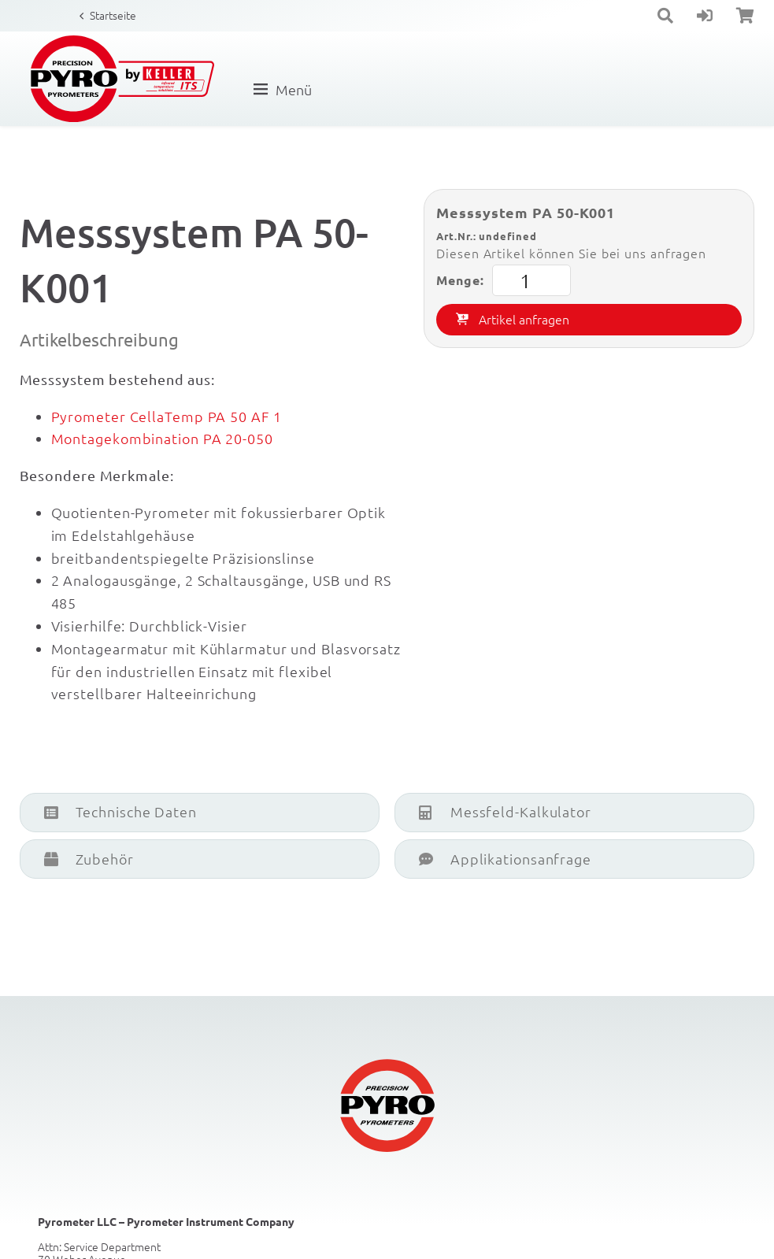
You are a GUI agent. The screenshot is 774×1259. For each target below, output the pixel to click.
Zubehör (89, 859)
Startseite (113, 15)
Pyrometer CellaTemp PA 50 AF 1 (166, 416)
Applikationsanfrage (505, 859)
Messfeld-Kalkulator (505, 811)
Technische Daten (120, 811)
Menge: (503, 280)
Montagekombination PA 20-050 (162, 438)
